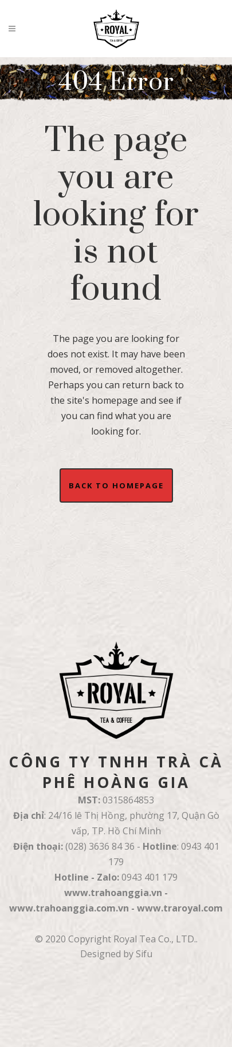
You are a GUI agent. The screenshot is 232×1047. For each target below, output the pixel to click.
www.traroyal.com (180, 908)
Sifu (144, 954)
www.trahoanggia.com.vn (69, 908)
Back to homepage (116, 485)
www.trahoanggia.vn (113, 892)
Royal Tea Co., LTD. (154, 939)
